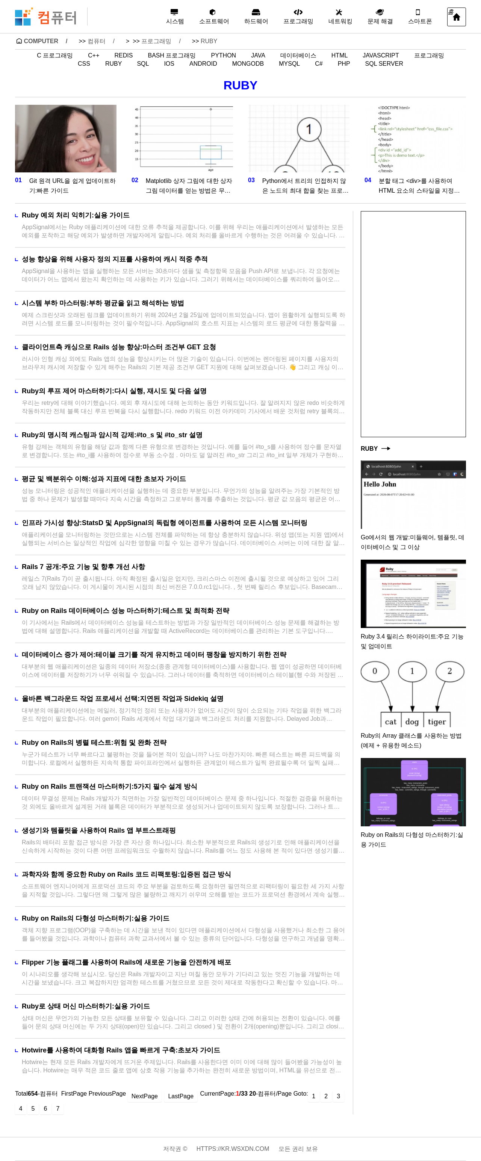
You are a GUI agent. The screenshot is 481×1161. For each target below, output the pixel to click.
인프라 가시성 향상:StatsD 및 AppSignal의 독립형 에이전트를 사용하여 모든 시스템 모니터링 (164, 523)
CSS (84, 64)
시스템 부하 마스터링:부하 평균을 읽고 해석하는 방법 (103, 303)
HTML (339, 55)
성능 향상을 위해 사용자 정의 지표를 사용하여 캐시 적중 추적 (115, 259)
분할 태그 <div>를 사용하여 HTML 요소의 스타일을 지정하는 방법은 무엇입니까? (419, 187)
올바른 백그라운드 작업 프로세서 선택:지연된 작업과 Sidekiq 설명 (123, 698)
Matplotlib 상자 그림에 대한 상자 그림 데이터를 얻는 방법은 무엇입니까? (189, 187)
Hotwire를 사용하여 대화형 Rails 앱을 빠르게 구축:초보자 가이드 (121, 1050)
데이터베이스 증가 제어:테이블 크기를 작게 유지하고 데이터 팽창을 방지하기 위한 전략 (154, 654)
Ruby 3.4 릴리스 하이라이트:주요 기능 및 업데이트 (412, 641)
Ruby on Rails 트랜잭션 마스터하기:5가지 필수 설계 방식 (109, 786)
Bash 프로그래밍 (172, 55)
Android (203, 64)
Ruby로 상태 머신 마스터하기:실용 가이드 (86, 1006)
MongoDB (248, 64)
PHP (344, 64)
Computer (41, 41)
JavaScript (381, 55)
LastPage (181, 1096)
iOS (169, 64)
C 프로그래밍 (55, 55)
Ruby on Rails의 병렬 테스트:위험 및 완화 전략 (94, 742)
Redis (124, 55)
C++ (93, 55)
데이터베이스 (298, 55)
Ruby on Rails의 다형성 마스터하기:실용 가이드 (95, 918)
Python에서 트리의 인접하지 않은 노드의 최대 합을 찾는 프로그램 (305, 187)
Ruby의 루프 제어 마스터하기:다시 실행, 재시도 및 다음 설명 (114, 391)
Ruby (209, 41)
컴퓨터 (97, 41)
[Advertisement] (413, 324)
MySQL (289, 64)
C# (318, 64)
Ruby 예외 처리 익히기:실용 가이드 (76, 215)
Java (258, 55)
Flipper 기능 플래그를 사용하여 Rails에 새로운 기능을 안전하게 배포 (126, 962)
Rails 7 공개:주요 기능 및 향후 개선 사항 (83, 567)
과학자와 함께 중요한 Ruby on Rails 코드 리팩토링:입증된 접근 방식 (126, 874)
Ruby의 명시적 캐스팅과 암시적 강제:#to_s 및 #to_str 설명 (112, 435)
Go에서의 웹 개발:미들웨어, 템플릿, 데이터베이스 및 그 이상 (412, 542)
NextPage (145, 1096)
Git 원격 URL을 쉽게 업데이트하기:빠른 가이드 (72, 186)
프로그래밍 (156, 41)
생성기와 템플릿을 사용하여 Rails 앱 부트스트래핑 (99, 830)
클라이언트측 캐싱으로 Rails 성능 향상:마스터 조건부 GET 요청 (119, 347)
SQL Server (384, 64)
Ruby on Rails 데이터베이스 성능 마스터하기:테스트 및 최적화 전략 (125, 610)
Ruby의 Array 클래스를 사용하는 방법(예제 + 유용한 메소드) (411, 740)
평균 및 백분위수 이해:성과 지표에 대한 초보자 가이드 (104, 479)
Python (223, 55)
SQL (143, 64)
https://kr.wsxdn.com (233, 1149)
